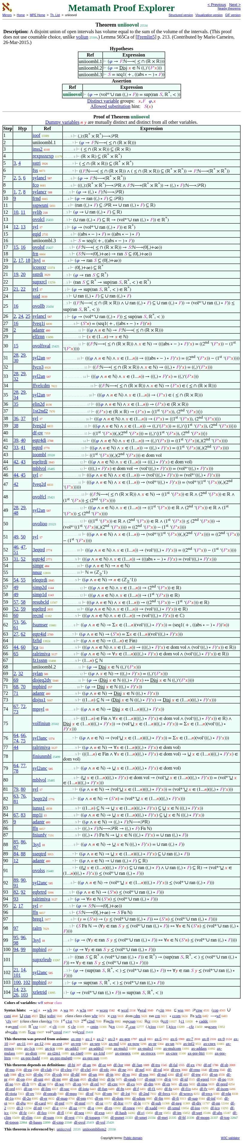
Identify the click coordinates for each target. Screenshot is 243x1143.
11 (23, 212)
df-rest (69, 1117)
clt (55, 1026)
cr (149, 1021)
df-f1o (186, 1088)
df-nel (139, 1069)
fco (36, 184)
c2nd (91, 1021)
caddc (203, 1021)
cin (162, 1010)
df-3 (19, 1108)
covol (57, 1032)
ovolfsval (42, 345)
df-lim (46, 1088)
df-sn (213, 1074)
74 (15, 740)
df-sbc (38, 1074)
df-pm (81, 1098)
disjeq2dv (42, 680)
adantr (39, 329)
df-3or (118, 1065)
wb (49, 1010)
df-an (87, 1065)
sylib (37, 212)
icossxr (39, 267)
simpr (38, 565)
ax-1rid (99, 1053)
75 (23, 740)
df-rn (166, 1084)
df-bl (182, 1117)
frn (35, 253)
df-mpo (71, 1093)
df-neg (176, 1103)
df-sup (193, 1098)
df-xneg (129, 1108)
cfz (191, 1026)
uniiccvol (64, 1129)
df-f (136, 1088)
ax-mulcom (172, 1048)
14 (23, 969)
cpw (199, 1010)
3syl (37, 260)
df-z (55, 1108)
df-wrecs (185, 1093)
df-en (99, 1098)
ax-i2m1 (54, 1053)
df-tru (155, 1065)
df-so (9, 1084)
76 (23, 796)
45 (23, 474)
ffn (35, 828)
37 (23, 418)
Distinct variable (103, 100)
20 (23, 274)
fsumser (40, 624)
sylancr (39, 191)
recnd (38, 615)
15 (15, 247)
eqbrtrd (39, 892)
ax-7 (189, 1039)
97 (15, 928)
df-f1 (152, 1088)
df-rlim (27, 1117)
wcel (125, 1010)
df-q (90, 1108)
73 (15, 711)
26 (15, 994)
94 (15, 949)
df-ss (126, 1074)
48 (15, 512)
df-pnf (60, 1103)
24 (20, 316)
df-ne (122, 1069)
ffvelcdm (41, 385)
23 (23, 989)
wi (35, 1010)
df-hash (121, 1112)
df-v (21, 1074)
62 (23, 634)
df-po (222, 1079)
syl (35, 226)
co (50, 1021)
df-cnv (113, 1084)
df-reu (213, 1069)
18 (27, 260)
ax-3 (111, 1039)
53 (15, 622)
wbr (95, 1016)
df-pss (143, 1074)
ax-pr (152, 1043)
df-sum (48, 1117)
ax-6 (174, 1039)
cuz (133, 1026)
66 (23, 735)
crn (157, 1016)
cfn (111, 1021)
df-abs (217, 1112)
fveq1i (39, 323)
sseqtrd (39, 853)
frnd (37, 198)
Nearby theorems (229, 8)
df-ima (202, 1084)
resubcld (41, 602)
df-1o (9, 1098)
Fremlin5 (146, 36)
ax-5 (158, 1039)
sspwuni (40, 205)
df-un (93, 1074)
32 (15, 378)
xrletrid (40, 992)
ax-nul (114, 1043)
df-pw (196, 1074)
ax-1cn (29, 1048)
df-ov (38, 432)
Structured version (180, 15)
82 (15, 892)
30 (15, 360)
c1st (69, 1021)
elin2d (39, 404)
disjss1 (39, 699)
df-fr (25, 1084)
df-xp (77, 1084)
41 (23, 447)
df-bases (35, 1122)
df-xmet (141, 1117)
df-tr (167, 1079)
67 (15, 706)
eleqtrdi (40, 579)
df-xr (99, 1103)
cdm (136, 1016)
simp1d (40, 594)
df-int (56, 1079)
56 (23, 622)
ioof (36, 135)
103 (24, 994)
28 (15, 355)
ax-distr (31, 1053)
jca (35, 647)
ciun (27, 1016)
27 (15, 634)
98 (15, 942)
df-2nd (144, 1093)
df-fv (203, 1088)
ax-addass (198, 1048)
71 (15, 693)
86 (23, 841)
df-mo (10, 1069)
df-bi (71, 1065)
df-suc (65, 1088)
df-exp (100, 1112)
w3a (83, 1010)
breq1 (38, 918)
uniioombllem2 (94, 1129)
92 (23, 892)
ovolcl (39, 219)
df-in (109, 1074)
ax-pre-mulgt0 (61, 1058)
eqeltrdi (40, 461)
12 (15, 226)
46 (15, 547)
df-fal (173, 1065)
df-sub (156, 1103)
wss (180, 1010)
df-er (43, 1098)
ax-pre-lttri (196, 1053)
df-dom (117, 1098)
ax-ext (57, 1043)
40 (23, 440)
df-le (137, 1103)
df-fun (102, 1088)
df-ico (215, 1108)
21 (15, 289)
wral (142, 1010)
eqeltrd (39, 608)
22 (23, 289)
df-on (28, 1088)
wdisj (51, 1016)
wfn (198, 1016)
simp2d (40, 587)
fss (35, 170)
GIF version (233, 15)
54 (15, 579)
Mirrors (7, 15)
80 (23, 789)
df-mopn (202, 1117)
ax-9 (221, 1039)
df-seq (79, 1112)
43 (23, 461)
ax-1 (89, 1039)
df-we (59, 1084)
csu (32, 1032)
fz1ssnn (40, 660)
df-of (89, 1093)
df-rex (175, 1069)
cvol (81, 1032)
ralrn (37, 928)
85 (15, 841)
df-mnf (80, 1103)
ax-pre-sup (91, 1058)
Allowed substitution (110, 106)
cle (73, 1026)
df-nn (216, 1103)
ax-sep (95, 1043)
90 (23, 880)
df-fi (175, 1098)
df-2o (26, 1098)
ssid (36, 296)
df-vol (100, 1122)
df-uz (73, 1108)
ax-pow (133, 1043)
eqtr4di (39, 440)
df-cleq (66, 1069)
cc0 (165, 1021)
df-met (162, 1117)
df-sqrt (197, 1112)
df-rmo (194, 1069)
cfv (8, 1021)
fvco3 (38, 367)
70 (23, 686)
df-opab (130, 1079)
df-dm (149, 1084)
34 (15, 397)
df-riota (11, 1093)
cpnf (14, 1026)
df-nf (207, 1065)
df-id (184, 1079)
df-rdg (226, 1093)
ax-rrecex (148, 1053)
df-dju (21, 1103)
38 (15, 425)
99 (23, 949)
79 (15, 789)
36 (15, 418)
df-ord (10, 1088)
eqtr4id (39, 634)
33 (15, 447)
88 (23, 853)
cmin (94, 1026)
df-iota (83, 1088)
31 (15, 558)
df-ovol (79, 1122)
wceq (104, 1010)
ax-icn (50, 1048)
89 (15, 880)
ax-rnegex (123, 1053)
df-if (179, 1074)
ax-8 (205, 1039)
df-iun (74, 1079)
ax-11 (21, 1043)
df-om (107, 1093)
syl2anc (40, 768)
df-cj (141, 1112)
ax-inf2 (189, 1043)
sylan (38, 673)
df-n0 (38, 1108)
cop (215, 1010)
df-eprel (203, 1079)
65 (15, 653)
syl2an (39, 357)
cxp (113, 1016)
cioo (152, 1026)
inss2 (37, 149)
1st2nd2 (40, 410)
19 (15, 274)
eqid (37, 233)
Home (21, 15)
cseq (213, 1026)
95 (15, 937)
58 (23, 602)
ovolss (39, 870)
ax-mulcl (120, 1048)
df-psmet (117, 1117)
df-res (183, 1084)
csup (132, 1021)
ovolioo (40, 523)
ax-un (169, 1043)
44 (15, 474)
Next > (235, 4)
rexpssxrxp (43, 155)
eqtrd (37, 447)
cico (173, 1026)
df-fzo (42, 1112)
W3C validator (230, 1138)
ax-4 (142, 1039)
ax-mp (76, 1039)
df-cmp (58, 1122)
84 (15, 853)
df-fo (168, 1088)
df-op (20, 1079)
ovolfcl (39, 496)
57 (15, 602)
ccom (176, 1016)
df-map (62, 1098)
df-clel (86, 1069)
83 (23, 814)
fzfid (37, 640)
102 (26, 982)
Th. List (55, 15)
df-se (42, 1084)
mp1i (37, 814)
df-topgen (92, 1117)
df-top (225, 1117)
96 (23, 937)
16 (23, 247)
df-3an (137, 1065)
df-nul (162, 1074)
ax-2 (100, 1039)
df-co (131, 1084)
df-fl (60, 1112)
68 (15, 686)
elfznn (39, 336)
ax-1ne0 (77, 1053)
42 (15, 461)
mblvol (39, 468)
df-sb (224, 1065)
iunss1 (39, 808)
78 (15, 770)
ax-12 (39, 1043)
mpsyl (38, 709)
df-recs (207, 1093)
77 (23, 765)
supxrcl (40, 281)
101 (17, 975)
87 (15, 847)
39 (15, 440)
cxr (35, 1026)
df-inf (210, 1098)
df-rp (108, 1108)
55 (23, 579)
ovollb (39, 306)
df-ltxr (118, 1103)
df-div (196, 1103)
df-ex (190, 1065)
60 (15, 615)
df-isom (222, 1088)
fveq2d (39, 425)
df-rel (94, 1084)
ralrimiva (41, 653)
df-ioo (195, 1108)
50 (23, 536)
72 (23, 706)
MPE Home (37, 15)
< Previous (216, 4)
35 (15, 404)
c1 (182, 1021)
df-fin (158, 1098)
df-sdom (138, 1098)
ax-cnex (209, 1043)
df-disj (93, 1079)
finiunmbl (42, 756)
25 (27, 316)
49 (15, 536)
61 (15, 627)
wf (218, 1016)
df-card (40, 1103)
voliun (82, 36)
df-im (177, 1112)
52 (23, 558)
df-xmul (174, 1108)
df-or (102, 1065)
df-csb (57, 1074)
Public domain (133, 1138)
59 (23, 608)
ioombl (39, 454)
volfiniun (41, 723)
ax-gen (124, 1039)
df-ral (157, 1069)
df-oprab (50, 1093)
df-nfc (104, 1069)
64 (15, 735)
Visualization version (209, 15)
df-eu (28, 1069)
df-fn (120, 1088)
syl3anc (40, 738)
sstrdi (38, 274)
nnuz (37, 572)
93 (15, 898)
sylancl (39, 177)
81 (15, 801)
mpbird (39, 686)
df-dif (75, 1074)
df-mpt (150, 1079)
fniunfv (40, 834)
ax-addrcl (96, 1048)
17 (20, 260)
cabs (13, 1032)
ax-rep (76, 1043)
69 (15, 680)
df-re (158, 1112)
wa (65, 1010)
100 (17, 982)
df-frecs (164, 1093)
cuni (7, 1016)
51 (15, 552)
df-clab (46, 1069)
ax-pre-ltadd (30, 1058)
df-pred (221, 1084)
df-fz (23, 1112)
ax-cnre (171, 1053)
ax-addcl (72, 1048)
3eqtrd (39, 549)
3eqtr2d (40, 798)
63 (15, 796)
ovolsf (39, 247)
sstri (37, 163)
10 (15, 212)
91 (15, 885)
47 (23, 547)
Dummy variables (62, 122)
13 (23, 226)
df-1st (125, 1093)
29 (23, 355)
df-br (111, 1079)
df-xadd (151, 1108)
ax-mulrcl (145, 1048)
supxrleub (42, 959)
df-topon (12, 1122)
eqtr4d (39, 558)
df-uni (38, 1079)
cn (113, 1026)
